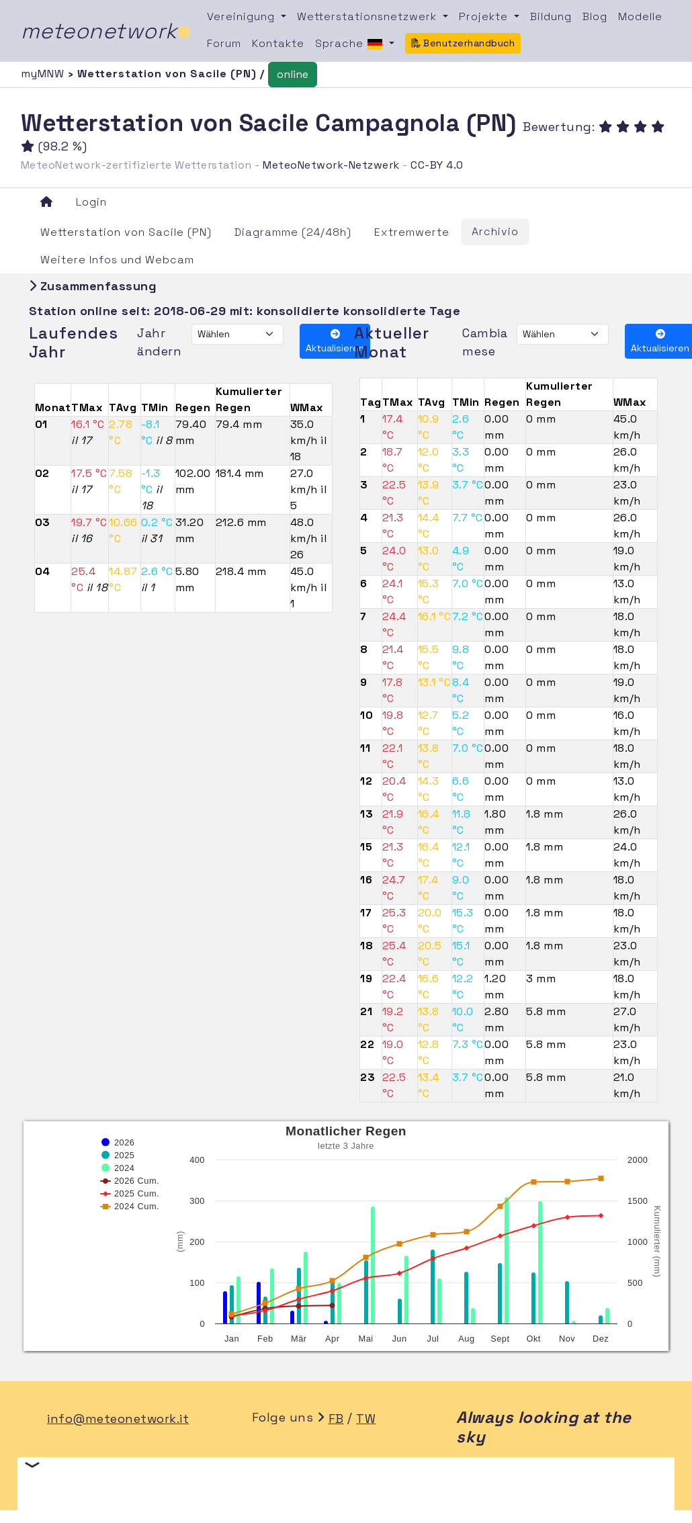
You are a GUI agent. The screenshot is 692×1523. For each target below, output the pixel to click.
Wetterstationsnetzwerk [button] (368, 16)
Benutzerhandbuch (463, 43)
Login (91, 202)
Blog (594, 16)
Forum (224, 43)
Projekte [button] (485, 16)
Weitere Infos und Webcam (117, 260)
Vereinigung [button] (242, 16)
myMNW (44, 74)
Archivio (495, 231)
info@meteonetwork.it (118, 1418)
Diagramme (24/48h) (292, 232)
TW (366, 1418)
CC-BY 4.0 (437, 165)
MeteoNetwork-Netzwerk (331, 165)
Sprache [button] (350, 44)
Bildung (551, 16)
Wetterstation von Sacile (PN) (126, 232)
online (292, 74)
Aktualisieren (335, 341)
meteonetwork (106, 30)
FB (336, 1418)
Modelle (640, 16)
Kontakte (278, 43)
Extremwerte (411, 232)
